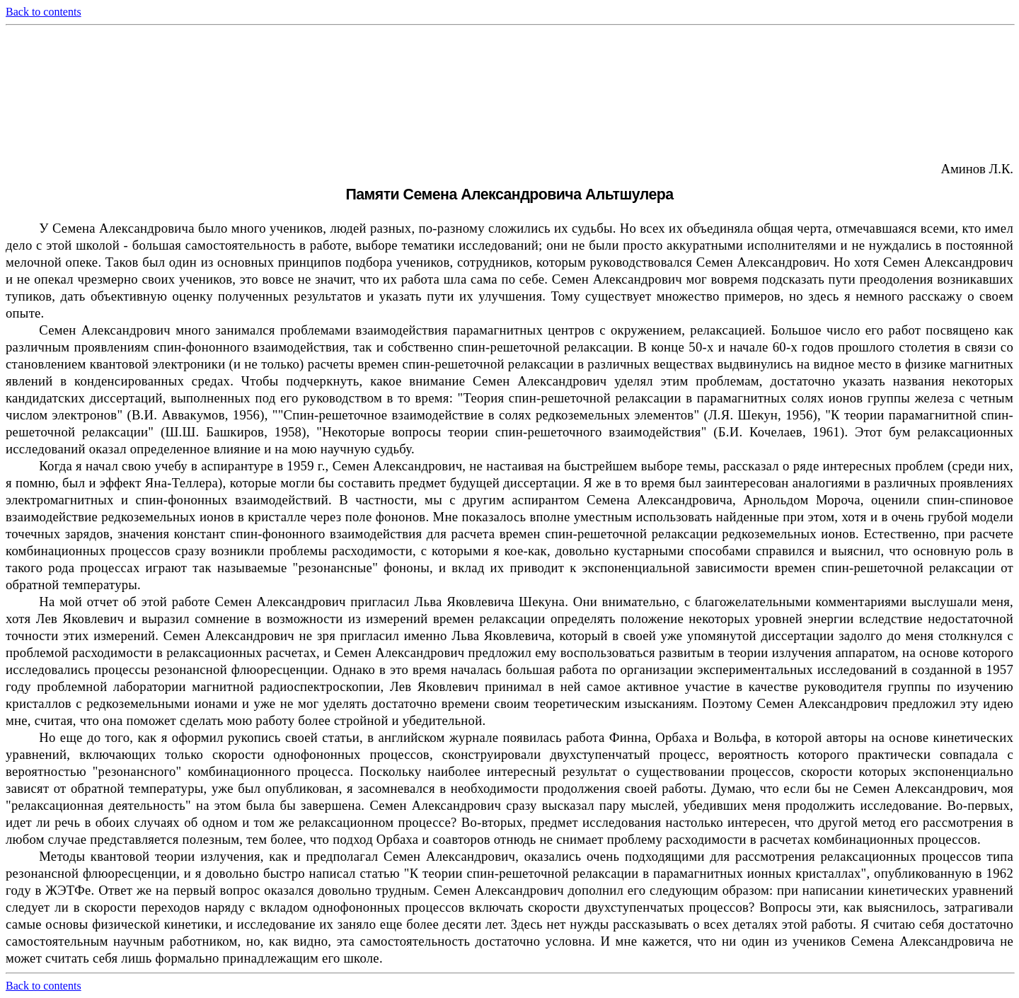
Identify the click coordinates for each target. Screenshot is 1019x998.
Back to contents (43, 12)
